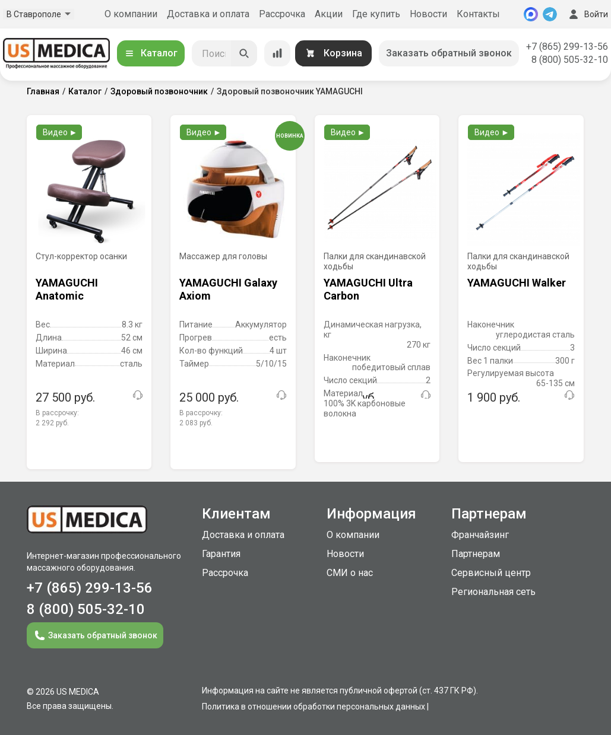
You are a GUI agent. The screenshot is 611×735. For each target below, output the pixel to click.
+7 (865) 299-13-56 (567, 46)
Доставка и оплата (208, 14)
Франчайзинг (480, 534)
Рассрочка (282, 14)
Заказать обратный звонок (449, 53)
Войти (587, 14)
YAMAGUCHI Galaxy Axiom (228, 289)
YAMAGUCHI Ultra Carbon (368, 289)
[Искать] (244, 53)
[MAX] (531, 14)
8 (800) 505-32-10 (569, 59)
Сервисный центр (491, 572)
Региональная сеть (493, 591)
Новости (428, 14)
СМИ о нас (350, 572)
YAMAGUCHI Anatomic (67, 289)
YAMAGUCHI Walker (516, 282)
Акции (329, 14)
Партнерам (475, 553)
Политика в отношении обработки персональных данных (313, 706)
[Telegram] (550, 14)
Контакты (478, 14)
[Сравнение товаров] (277, 53)
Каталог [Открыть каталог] (151, 53)
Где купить (376, 14)
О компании (131, 14)
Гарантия (221, 553)
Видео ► (60, 132)
